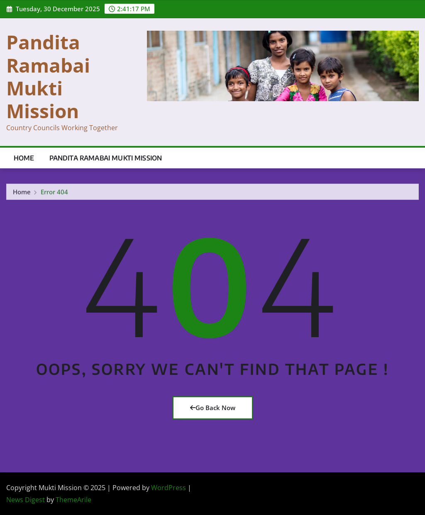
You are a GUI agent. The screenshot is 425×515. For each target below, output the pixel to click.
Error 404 (54, 193)
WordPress (168, 487)
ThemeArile (73, 499)
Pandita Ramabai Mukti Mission (48, 76)
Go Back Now (212, 407)
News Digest (25, 499)
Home (24, 158)
